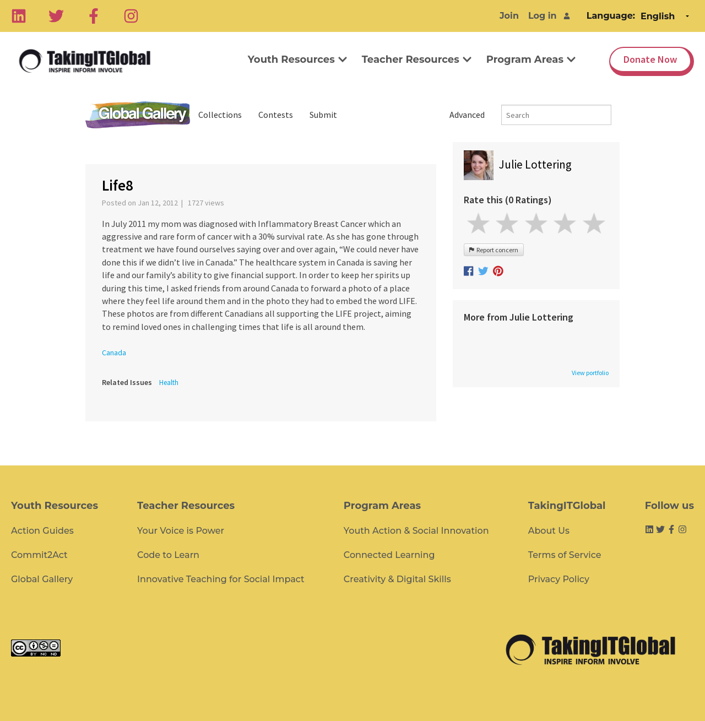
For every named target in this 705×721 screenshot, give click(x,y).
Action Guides (42, 530)
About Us (549, 530)
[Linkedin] (18, 16)
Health (168, 382)
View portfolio (590, 373)
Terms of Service (564, 555)
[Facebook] (93, 16)
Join (509, 15)
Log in (542, 15)
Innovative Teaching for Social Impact (221, 579)
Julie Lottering (535, 164)
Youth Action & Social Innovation (416, 530)
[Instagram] (131, 16)
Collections (220, 114)
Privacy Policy (558, 579)
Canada (114, 352)
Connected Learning (389, 555)
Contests (275, 114)
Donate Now (650, 59)
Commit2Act (39, 555)
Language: (611, 15)
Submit (323, 114)
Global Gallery (137, 114)
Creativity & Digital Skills (397, 579)
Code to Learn (168, 555)
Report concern (493, 250)
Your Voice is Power (180, 530)
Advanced (467, 114)
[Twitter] (56, 16)
